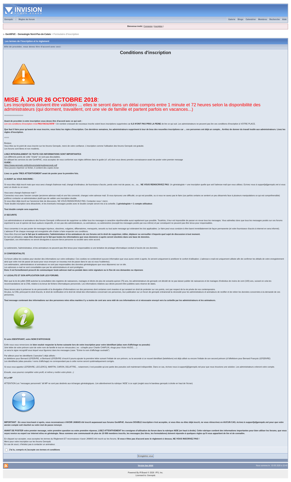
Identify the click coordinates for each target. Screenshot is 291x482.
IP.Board (143, 472)
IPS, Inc (159, 472)
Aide (284, 19)
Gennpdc (8, 19)
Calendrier (251, 19)
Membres (262, 19)
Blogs (240, 19)
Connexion (148, 26)
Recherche (274, 19)
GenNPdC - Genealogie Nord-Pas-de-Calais (28, 34)
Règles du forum (27, 19)
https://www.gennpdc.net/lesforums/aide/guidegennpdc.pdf (30, 165)
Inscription (158, 26)
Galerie (231, 19)
